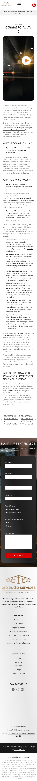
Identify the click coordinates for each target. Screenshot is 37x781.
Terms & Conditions (13, 757)
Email (7, 484)
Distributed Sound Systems (18, 635)
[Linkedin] (22, 689)
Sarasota (18, 662)
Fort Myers (18, 666)
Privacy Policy (25, 757)
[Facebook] (13, 689)
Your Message (9, 533)
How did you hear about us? (14, 520)
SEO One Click (19, 750)
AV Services (18, 620)
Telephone (8, 495)
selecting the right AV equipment (23, 263)
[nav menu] (18, 4)
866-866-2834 (21, 726)
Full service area (19, 673)
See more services (18, 639)
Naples (18, 658)
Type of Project (10, 506)
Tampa (18, 670)
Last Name (9, 473)
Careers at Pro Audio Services (18, 643)
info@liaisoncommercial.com (20, 730)
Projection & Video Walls (18, 631)
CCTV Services (18, 624)
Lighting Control (18, 628)
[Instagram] (18, 689)
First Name (9, 462)
